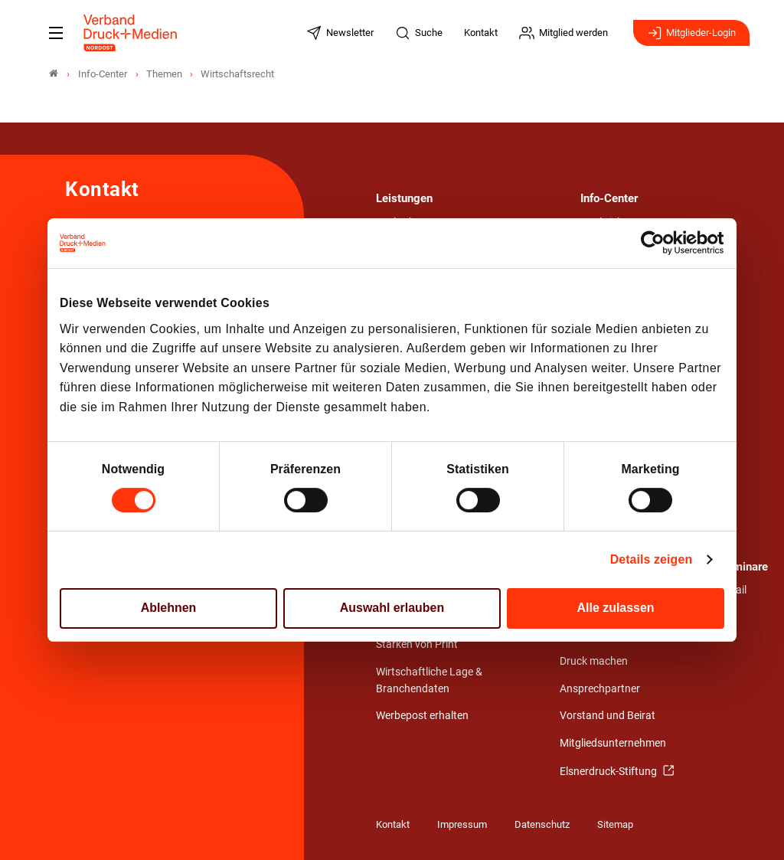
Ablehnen (169, 608)
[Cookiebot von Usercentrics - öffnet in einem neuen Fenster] (657, 244)
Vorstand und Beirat (607, 715)
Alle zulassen (616, 608)
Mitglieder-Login (691, 33)
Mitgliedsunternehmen (613, 743)
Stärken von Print (417, 644)
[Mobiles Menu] (55, 32)
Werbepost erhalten (422, 715)
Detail (733, 590)
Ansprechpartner (600, 688)
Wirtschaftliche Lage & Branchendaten (429, 680)
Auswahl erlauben (392, 608)
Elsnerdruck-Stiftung (609, 771)
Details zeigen (651, 559)
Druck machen (594, 661)
